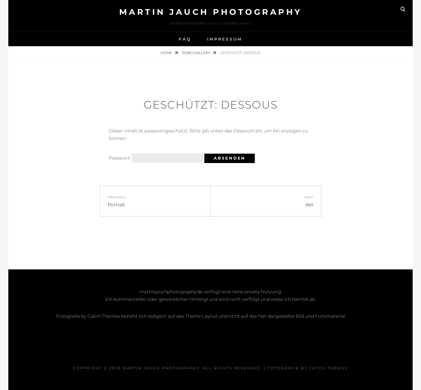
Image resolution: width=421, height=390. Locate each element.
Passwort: (156, 158)
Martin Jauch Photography (210, 12)
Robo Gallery (196, 52)
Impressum (224, 39)
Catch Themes (328, 368)
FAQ (185, 39)
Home (167, 52)
